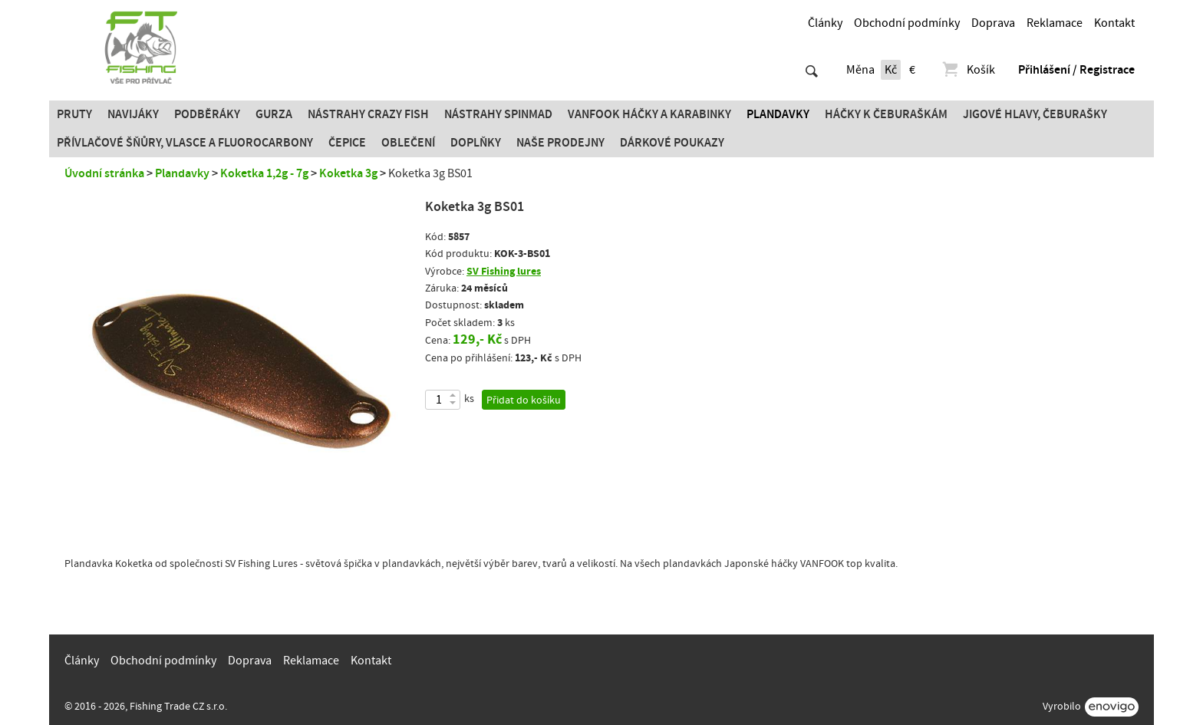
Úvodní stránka (104, 173)
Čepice (347, 143)
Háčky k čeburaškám (886, 114)
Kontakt (1114, 23)
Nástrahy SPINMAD (498, 114)
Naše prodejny (560, 143)
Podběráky (207, 114)
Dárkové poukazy (672, 143)
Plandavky (778, 114)
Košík (968, 70)
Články (825, 23)
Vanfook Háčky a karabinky (649, 114)
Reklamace (1055, 23)
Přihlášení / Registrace (1076, 70)
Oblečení (408, 143)
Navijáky (133, 114)
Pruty (74, 114)
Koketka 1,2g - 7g (264, 173)
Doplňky (475, 143)
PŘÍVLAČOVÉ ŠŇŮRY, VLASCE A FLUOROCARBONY (185, 143)
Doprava (993, 23)
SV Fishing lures (503, 271)
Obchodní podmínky (907, 23)
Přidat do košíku (523, 400)
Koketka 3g (348, 173)
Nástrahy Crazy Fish (368, 114)
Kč (891, 70)
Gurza (273, 114)
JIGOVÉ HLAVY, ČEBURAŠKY (1035, 114)
